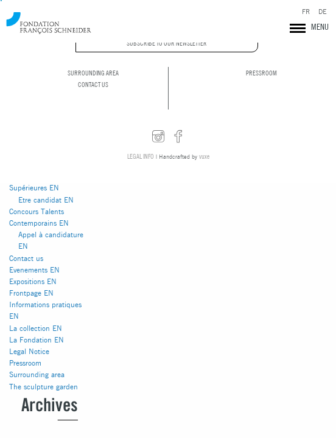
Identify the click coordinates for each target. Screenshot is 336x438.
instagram (158, 137)
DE (322, 12)
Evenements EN (34, 269)
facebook (178, 137)
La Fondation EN (36, 339)
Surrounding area (37, 374)
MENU (320, 27)
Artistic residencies (39, 164)
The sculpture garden (43, 386)
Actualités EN (30, 153)
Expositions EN (33, 281)
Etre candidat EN (46, 199)
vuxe (204, 156)
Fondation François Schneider (48, 23)
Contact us (26, 258)
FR (306, 12)
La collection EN (35, 328)
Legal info (140, 156)
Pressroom (25, 362)
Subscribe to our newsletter (167, 43)
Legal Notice (29, 351)
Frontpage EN (31, 292)
